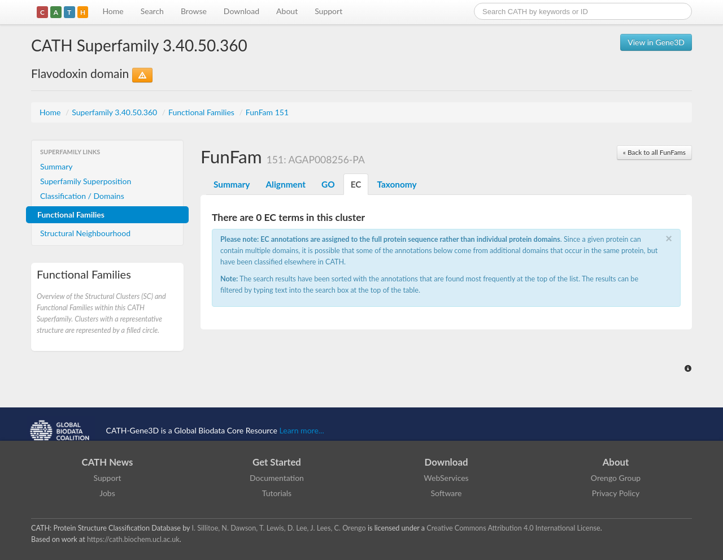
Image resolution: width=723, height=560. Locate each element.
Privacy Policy (615, 493)
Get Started (276, 462)
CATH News (107, 462)
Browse (194, 11)
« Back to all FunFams (654, 152)
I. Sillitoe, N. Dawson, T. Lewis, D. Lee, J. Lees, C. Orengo (279, 528)
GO (328, 184)
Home (112, 11)
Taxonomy (396, 184)
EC (356, 184)
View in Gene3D (656, 42)
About (287, 11)
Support (328, 11)
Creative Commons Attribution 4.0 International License (513, 528)
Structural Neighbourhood (85, 233)
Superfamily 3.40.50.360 (115, 112)
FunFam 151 (267, 112)
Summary (56, 166)
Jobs (107, 493)
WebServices (446, 478)
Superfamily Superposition (85, 181)
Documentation (277, 478)
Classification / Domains (82, 196)
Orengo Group (616, 478)
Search (152, 11)
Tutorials (276, 493)
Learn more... (302, 430)
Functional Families (202, 112)
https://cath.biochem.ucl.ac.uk (133, 539)
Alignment (285, 184)
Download (241, 11)
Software (446, 493)
